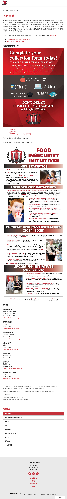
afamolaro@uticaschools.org (11, 339)
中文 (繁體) (59, 497)
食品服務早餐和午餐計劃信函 (13, 417)
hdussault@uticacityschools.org (12, 368)
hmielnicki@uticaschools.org (11, 328)
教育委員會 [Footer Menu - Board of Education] (33, 478)
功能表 (7, 421)
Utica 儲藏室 (8, 445)
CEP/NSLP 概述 (11, 129)
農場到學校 (8, 429)
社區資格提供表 (11, 132)
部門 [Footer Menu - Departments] (33, 481)
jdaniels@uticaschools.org (11, 349)
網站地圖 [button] (43, 494)
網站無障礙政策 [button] (28, 494)
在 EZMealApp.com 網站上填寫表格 (20, 134)
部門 (7, 10)
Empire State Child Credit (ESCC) (16, 41)
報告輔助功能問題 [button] (51, 494)
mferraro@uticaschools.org (11, 318)
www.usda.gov (54, 35)
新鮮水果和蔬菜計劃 (10, 433)
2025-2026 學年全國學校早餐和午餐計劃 (18, 39)
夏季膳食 (7, 441)
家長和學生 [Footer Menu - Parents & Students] (33, 483)
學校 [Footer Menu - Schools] (33, 486)
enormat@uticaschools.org (11, 378)
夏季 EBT (7, 437)
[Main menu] (63, 8)
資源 (6, 425)
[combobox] (60, 497)
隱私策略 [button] (36, 494)
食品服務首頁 (9, 413)
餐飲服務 (12, 10)
